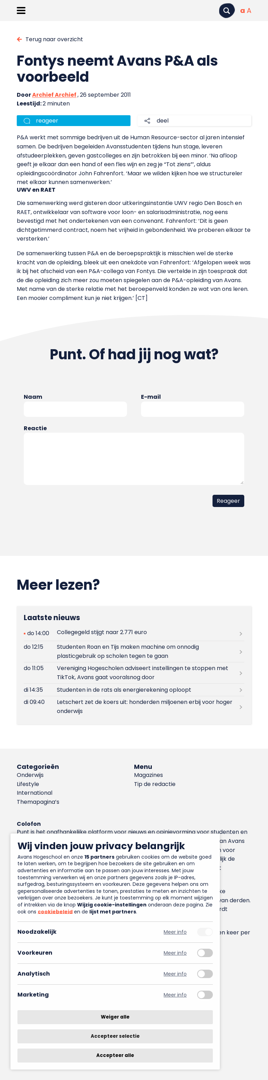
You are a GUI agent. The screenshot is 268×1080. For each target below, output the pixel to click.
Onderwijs (30, 775)
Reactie (35, 428)
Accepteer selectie (115, 1036)
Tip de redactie (155, 784)
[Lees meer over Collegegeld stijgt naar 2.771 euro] (134, 633)
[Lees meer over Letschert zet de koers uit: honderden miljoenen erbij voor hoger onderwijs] (134, 706)
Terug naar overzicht (54, 39)
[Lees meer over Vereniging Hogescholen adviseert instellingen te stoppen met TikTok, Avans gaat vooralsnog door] (134, 672)
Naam (33, 397)
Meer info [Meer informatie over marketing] (175, 995)
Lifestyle (28, 784)
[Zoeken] (227, 11)
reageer (47, 121)
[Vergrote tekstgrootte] (249, 10)
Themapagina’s (38, 802)
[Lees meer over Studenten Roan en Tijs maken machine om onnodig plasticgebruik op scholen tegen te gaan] (134, 651)
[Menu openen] (21, 10)
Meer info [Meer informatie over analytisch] (175, 974)
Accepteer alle (115, 1055)
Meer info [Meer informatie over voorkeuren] (175, 953)
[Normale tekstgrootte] (242, 10)
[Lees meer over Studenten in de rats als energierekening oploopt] (134, 690)
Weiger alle (115, 1017)
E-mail (151, 397)
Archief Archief (54, 95)
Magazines (148, 775)
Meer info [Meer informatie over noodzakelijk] (175, 932)
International (34, 793)
